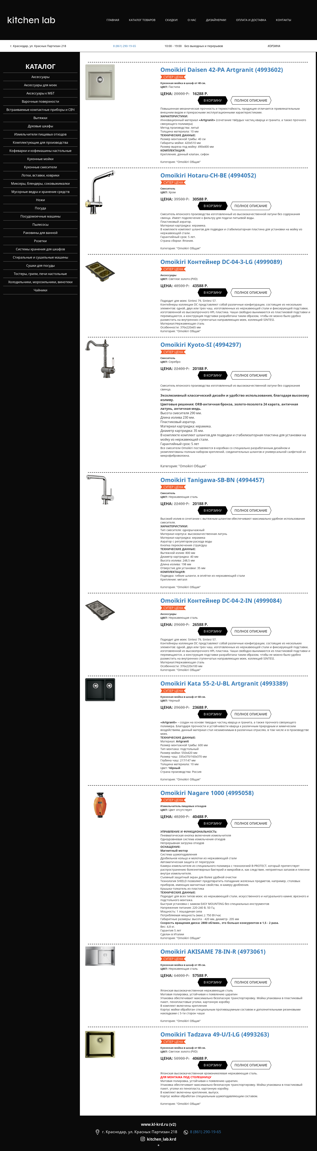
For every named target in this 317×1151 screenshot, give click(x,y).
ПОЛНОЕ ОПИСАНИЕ (250, 100)
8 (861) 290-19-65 (124, 46)
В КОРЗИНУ (213, 100)
